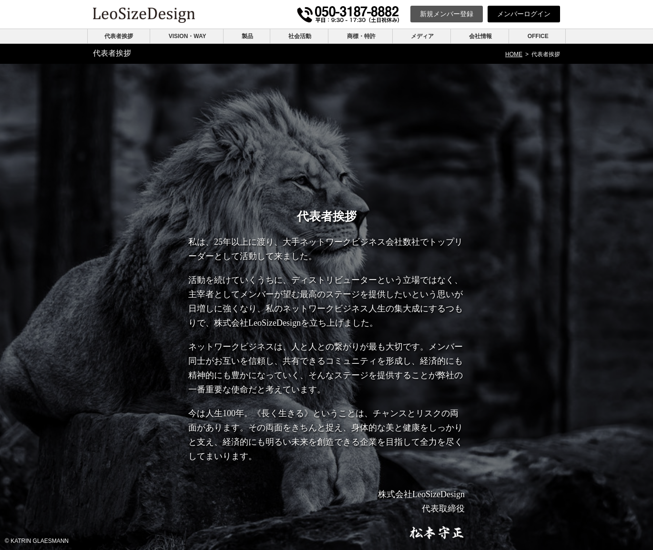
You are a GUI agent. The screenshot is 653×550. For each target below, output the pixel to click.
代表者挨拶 (118, 36)
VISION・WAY (187, 36)
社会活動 (299, 36)
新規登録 (446, 14)
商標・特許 (361, 36)
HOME (513, 54)
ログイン (524, 14)
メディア (422, 36)
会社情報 (480, 36)
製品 (247, 36)
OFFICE (538, 36)
